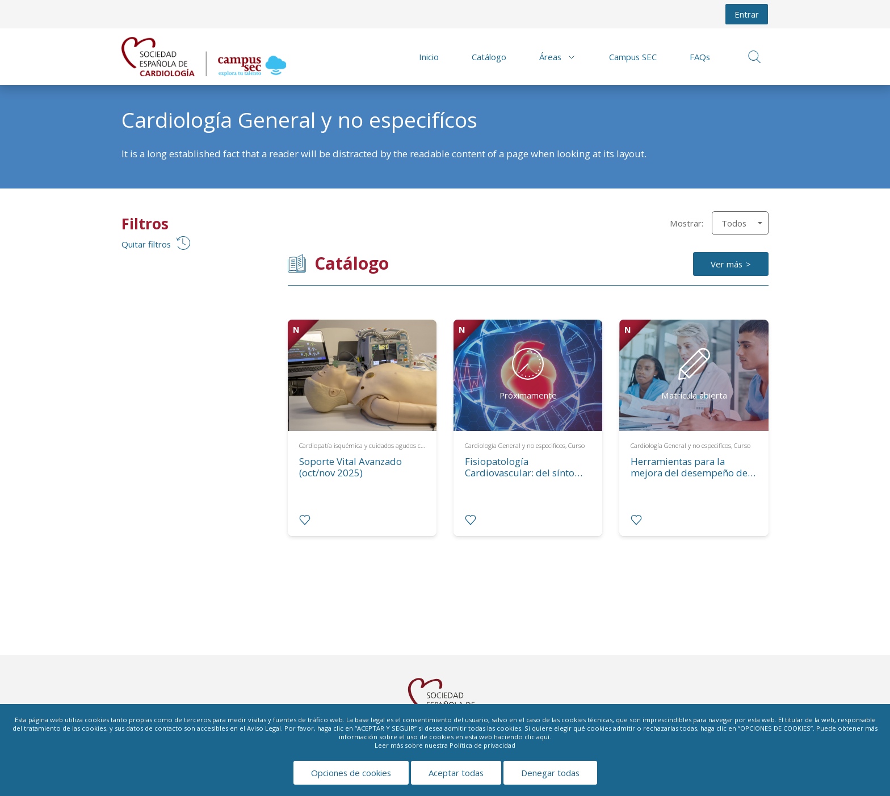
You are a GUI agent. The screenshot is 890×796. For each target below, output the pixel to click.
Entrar (746, 14)
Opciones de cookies (351, 772)
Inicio (429, 56)
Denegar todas (550, 772)
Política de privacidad (482, 745)
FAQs (700, 56)
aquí (542, 736)
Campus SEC (633, 56)
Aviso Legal (264, 728)
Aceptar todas (456, 772)
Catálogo (489, 56)
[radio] (304, 520)
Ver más (726, 264)
